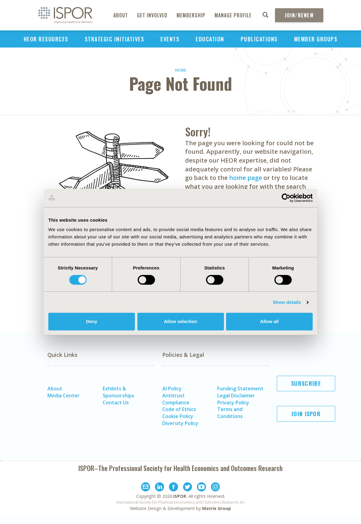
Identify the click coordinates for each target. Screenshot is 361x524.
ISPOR (179, 496)
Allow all (269, 321)
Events (169, 39)
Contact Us (116, 402)
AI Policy (172, 388)
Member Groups (316, 39)
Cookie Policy (177, 416)
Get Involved (152, 15)
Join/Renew (299, 15)
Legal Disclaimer (236, 395)
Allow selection (180, 321)
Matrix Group (216, 508)
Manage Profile (233, 15)
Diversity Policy (180, 423)
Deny (91, 321)
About (120, 15)
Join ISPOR (306, 414)
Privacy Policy (233, 402)
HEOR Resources (46, 39)
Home (180, 70)
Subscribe (306, 383)
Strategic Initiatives (114, 39)
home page (245, 178)
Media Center (63, 395)
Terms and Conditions (230, 413)
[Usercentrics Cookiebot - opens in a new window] (286, 197)
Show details (287, 302)
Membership (191, 15)
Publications (259, 39)
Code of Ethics (179, 409)
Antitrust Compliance (175, 399)
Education (210, 39)
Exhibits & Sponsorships (118, 392)
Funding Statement (240, 388)
